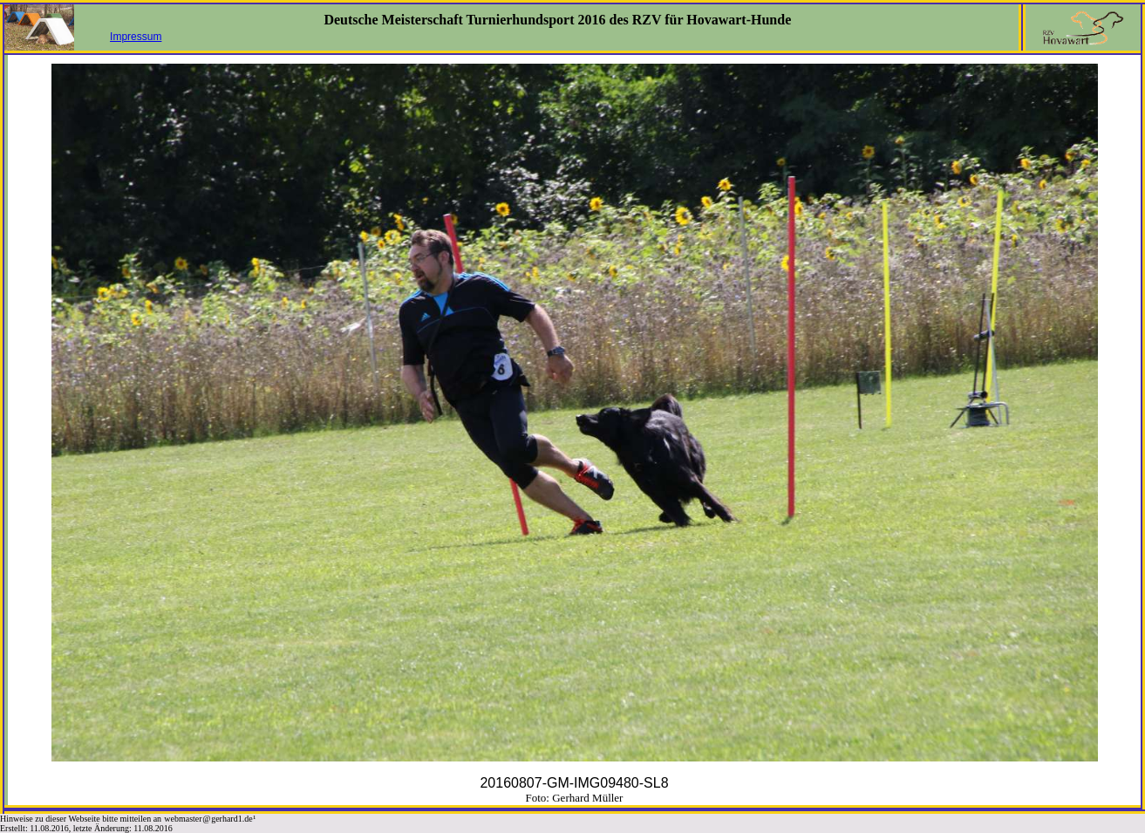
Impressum (135, 37)
